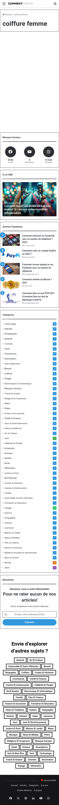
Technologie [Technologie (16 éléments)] (45, 753)
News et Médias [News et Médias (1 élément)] (31, 735)
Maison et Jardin (12, 532)
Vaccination (10, 358)
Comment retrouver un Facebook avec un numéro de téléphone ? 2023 (38, 239)
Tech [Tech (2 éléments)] (31, 753)
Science (8, 513)
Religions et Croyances (15, 398)
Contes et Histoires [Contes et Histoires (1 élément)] (44, 672)
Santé (7, 348)
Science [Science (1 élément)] (26, 747)
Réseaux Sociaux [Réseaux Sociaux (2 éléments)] (43, 741)
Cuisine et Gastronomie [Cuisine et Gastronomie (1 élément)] (17, 685)
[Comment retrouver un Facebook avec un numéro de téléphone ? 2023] (11, 240)
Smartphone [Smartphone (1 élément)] (42, 747)
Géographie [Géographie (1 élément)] (47, 710)
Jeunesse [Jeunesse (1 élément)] (48, 716)
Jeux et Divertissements (15, 423)
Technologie (10, 324)
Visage (7, 378)
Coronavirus (10, 353)
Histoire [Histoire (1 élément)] (10, 716)
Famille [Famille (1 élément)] (19, 697)
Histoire (8, 523)
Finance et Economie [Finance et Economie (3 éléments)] (15, 703)
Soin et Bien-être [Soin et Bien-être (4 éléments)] (15, 753)
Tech (6, 438)
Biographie (9, 448)
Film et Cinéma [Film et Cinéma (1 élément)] (35, 697)
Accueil (7, 14)
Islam (7, 403)
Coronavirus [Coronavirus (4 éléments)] (18, 679)
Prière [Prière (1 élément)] (47, 735)
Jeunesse (9, 528)
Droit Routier (10, 478)
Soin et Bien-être (12, 363)
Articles (23, 785)
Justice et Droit (11, 473)
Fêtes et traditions (13, 428)
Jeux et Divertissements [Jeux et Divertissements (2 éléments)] (35, 722)
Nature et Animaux (13, 547)
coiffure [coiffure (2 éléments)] (25, 672)
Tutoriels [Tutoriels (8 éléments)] (32, 759)
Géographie (9, 518)
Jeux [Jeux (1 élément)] (14, 722)
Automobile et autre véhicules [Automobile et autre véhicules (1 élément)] (23, 666)
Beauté (7, 368)
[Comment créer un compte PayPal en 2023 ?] (11, 255)
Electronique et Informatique (17, 383)
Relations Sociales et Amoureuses (20, 552)
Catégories (34, 785)
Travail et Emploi (12, 393)
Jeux (6, 567)
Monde (7, 562)
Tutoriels (8, 344)
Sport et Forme (11, 557)
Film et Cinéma (11, 542)
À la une (44, 785)
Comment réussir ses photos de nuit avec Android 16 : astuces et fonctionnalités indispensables (27, 209)
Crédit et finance (12, 418)
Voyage (7, 508)
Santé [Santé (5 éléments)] (14, 747)
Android (8, 339)
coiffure (8, 373)
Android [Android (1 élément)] (20, 660)
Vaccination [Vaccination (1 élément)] (47, 759)
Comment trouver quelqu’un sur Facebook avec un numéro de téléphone (37, 267)
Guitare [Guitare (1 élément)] (33, 710)
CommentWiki (49, 780)
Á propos (38, 790)
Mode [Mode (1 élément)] (50, 728)
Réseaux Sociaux (12, 388)
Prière (7, 408)
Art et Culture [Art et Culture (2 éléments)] (36, 660)
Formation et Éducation (15, 503)
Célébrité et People (13, 443)
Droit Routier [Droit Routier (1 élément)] (12, 691)
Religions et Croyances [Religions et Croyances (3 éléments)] (18, 741)
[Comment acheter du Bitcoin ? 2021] (11, 284)
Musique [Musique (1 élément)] (13, 735)
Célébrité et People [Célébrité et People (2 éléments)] (43, 685)
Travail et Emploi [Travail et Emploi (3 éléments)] (14, 759)
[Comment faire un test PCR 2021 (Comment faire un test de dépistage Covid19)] (11, 297)
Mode (7, 463)
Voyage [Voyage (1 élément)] (21, 766)
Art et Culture (10, 433)
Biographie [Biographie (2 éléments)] (10, 672)
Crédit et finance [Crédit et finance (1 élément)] (38, 679)
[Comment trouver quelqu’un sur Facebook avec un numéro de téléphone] (11, 269)
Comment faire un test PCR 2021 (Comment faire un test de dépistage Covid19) (38, 296)
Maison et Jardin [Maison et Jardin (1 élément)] (34, 728)
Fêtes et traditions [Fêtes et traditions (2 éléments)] (15, 710)
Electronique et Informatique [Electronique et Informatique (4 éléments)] (38, 691)
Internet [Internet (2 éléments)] (23, 716)
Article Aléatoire (24, 790)
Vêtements (9, 468)
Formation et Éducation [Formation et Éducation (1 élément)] (42, 703)
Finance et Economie (14, 413)
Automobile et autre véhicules (18, 498)
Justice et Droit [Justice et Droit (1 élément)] (13, 728)
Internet (8, 329)
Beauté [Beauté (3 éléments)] (47, 666)
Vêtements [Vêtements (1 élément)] (36, 766)
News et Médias (12, 537)
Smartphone (10, 334)
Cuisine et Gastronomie (15, 488)
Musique (8, 453)
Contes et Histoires (13, 483)
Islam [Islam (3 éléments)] (35, 716)
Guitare (8, 458)
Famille (7, 493)
